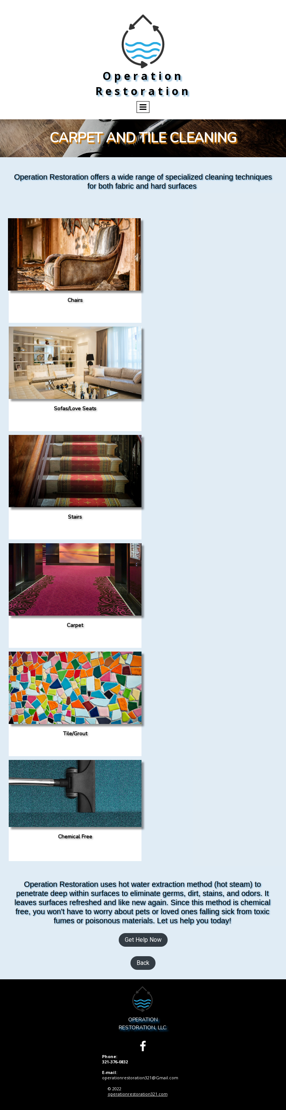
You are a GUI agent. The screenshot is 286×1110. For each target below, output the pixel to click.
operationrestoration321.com (138, 1094)
